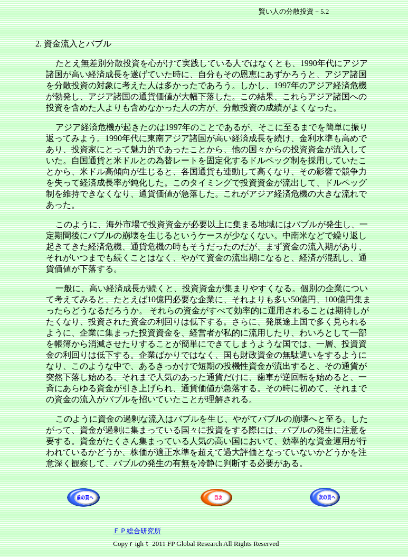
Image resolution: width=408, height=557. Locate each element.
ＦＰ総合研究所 (137, 531)
